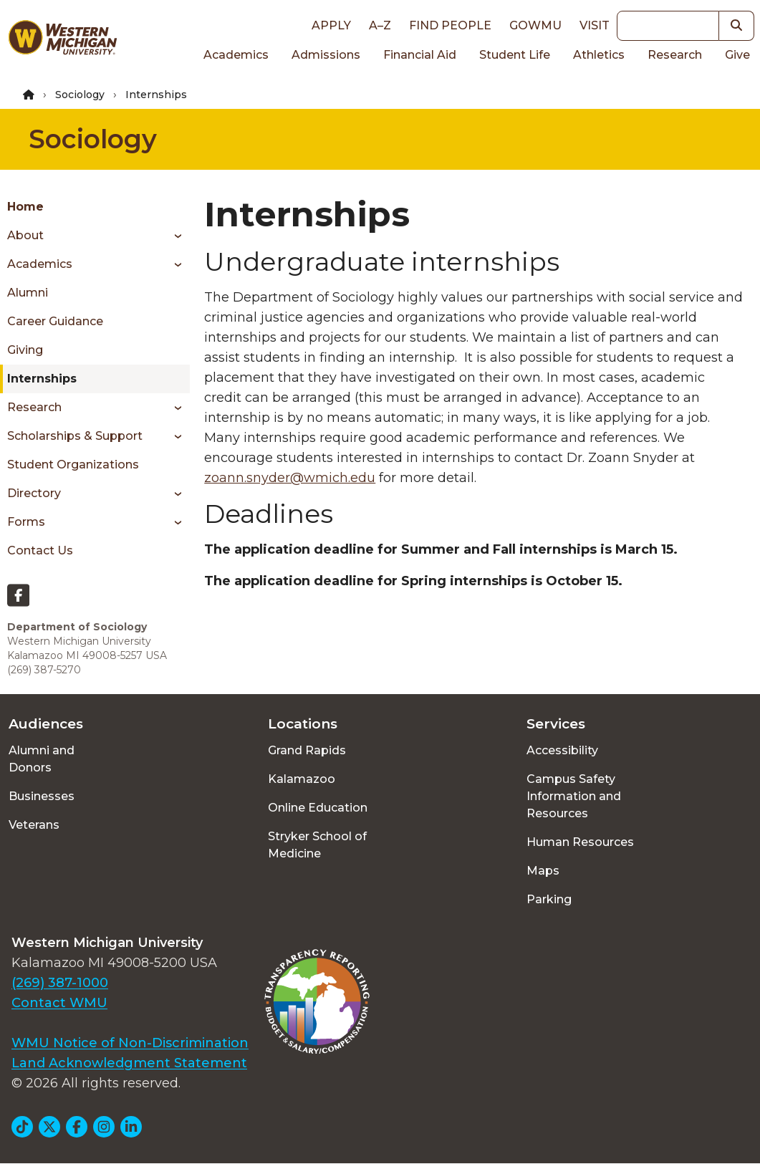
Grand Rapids (307, 750)
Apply (331, 25)
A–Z (380, 25)
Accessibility (562, 750)
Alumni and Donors (41, 759)
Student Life (514, 55)
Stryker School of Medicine (317, 844)
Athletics (599, 55)
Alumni (27, 292)
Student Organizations (73, 464)
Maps (542, 870)
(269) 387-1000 (59, 983)
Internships (42, 378)
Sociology (80, 94)
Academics (236, 55)
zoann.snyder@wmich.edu (289, 478)
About (25, 235)
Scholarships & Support (75, 436)
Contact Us (40, 550)
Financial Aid (419, 55)
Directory (34, 493)
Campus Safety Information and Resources (573, 796)
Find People (450, 25)
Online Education (317, 807)
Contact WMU (59, 1003)
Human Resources (580, 842)
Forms (26, 522)
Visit (594, 25)
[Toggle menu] (173, 235)
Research (675, 55)
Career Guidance (55, 321)
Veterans (34, 825)
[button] (736, 26)
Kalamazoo (301, 779)
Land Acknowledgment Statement (129, 1063)
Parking (549, 899)
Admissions (326, 55)
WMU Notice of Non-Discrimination (130, 1043)
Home (25, 206)
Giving (25, 350)
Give (737, 55)
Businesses (41, 796)
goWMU (535, 25)
